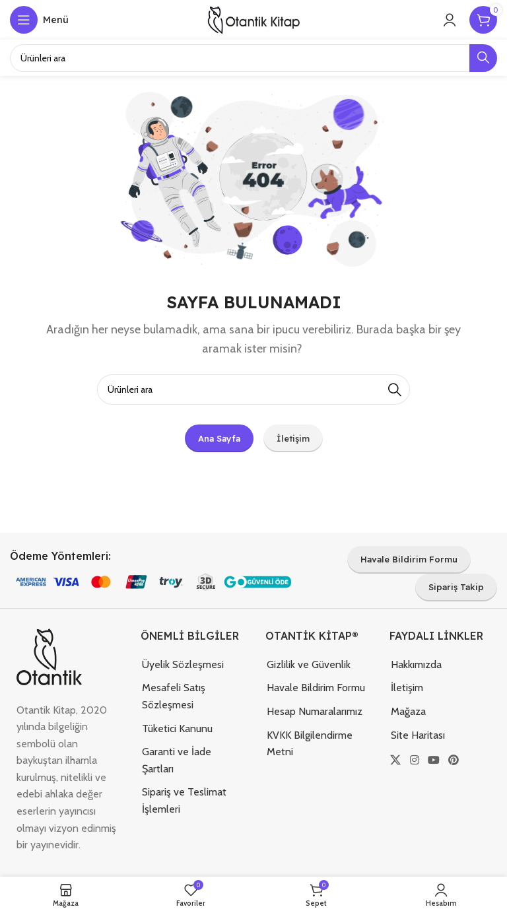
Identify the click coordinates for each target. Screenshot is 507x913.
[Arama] (253, 389)
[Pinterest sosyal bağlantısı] (453, 760)
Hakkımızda (416, 664)
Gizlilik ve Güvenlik (309, 664)
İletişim (407, 687)
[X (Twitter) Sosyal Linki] (395, 760)
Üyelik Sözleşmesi (183, 664)
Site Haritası (418, 735)
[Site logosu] (253, 19)
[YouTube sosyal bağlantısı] (433, 760)
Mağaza (408, 711)
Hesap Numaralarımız (314, 711)
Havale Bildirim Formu (316, 687)
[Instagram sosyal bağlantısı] (414, 760)
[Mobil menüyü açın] (39, 20)
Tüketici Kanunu (177, 728)
